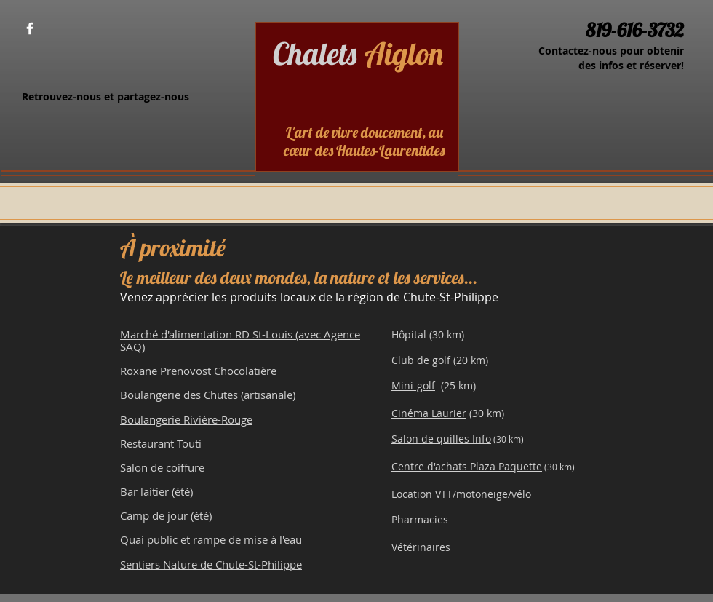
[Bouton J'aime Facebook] (72, 29)
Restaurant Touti (161, 443)
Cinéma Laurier (428, 413)
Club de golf (422, 360)
